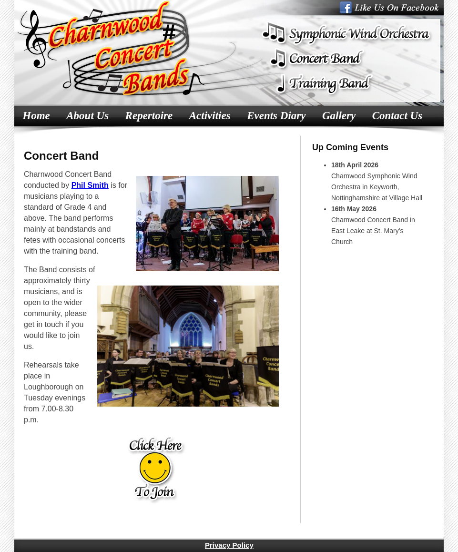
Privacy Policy (229, 545)
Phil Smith (90, 185)
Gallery (339, 116)
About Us (87, 116)
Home (36, 116)
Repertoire (149, 116)
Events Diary (276, 116)
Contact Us (397, 116)
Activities (210, 116)
